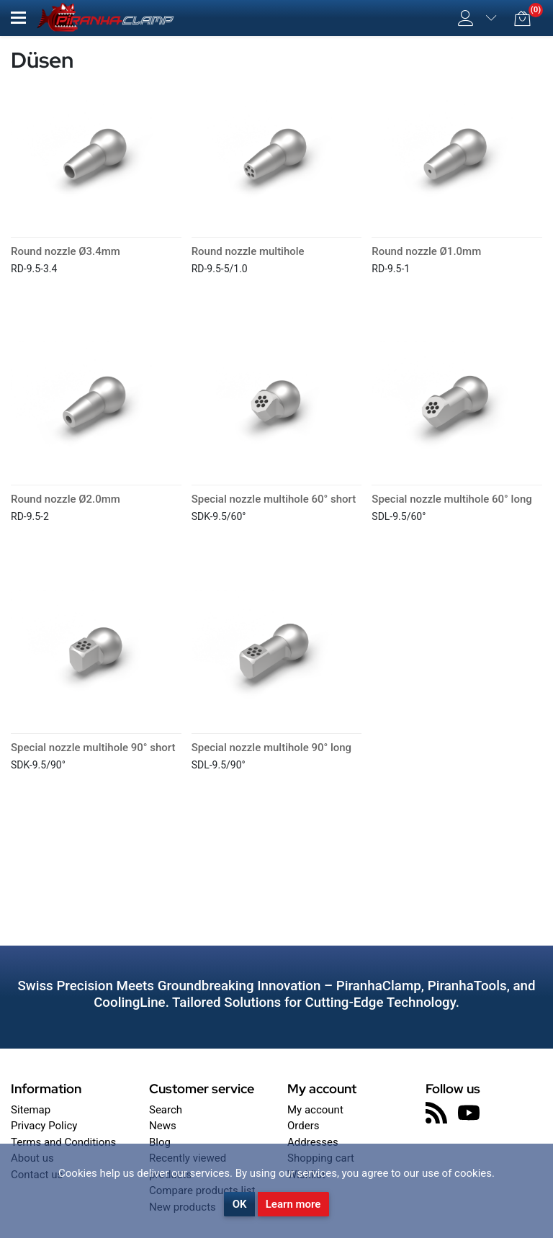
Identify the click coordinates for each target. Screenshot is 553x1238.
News (162, 1125)
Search (165, 1109)
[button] (18, 17)
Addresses (312, 1142)
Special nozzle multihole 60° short (274, 499)
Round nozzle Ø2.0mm (65, 499)
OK (240, 1204)
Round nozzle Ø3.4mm (65, 251)
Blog (160, 1142)
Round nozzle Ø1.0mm (426, 251)
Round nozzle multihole (248, 251)
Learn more (293, 1204)
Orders (303, 1125)
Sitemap (30, 1109)
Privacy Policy (44, 1125)
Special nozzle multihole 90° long (271, 747)
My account (315, 1109)
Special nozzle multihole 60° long (451, 499)
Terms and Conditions (63, 1142)
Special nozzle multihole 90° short (93, 747)
